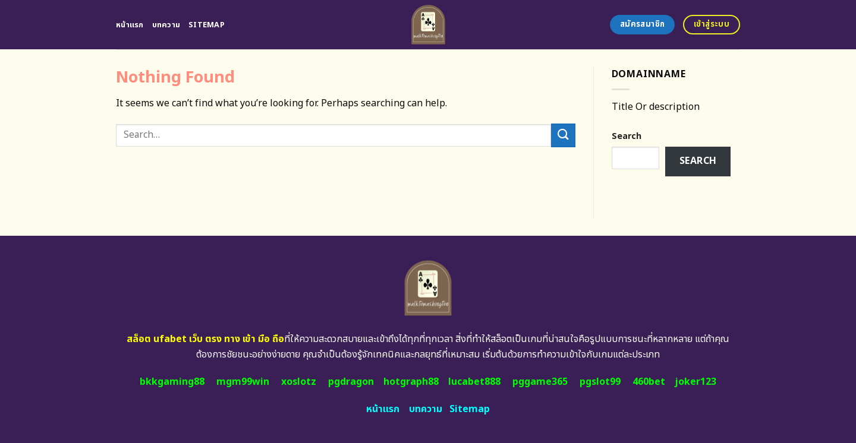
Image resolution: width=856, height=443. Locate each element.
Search (626, 136)
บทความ (166, 25)
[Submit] (563, 135)
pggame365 (540, 382)
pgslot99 (600, 382)
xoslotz (298, 382)
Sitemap (206, 25)
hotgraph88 (411, 382)
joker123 (695, 382)
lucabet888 (474, 382)
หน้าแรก (130, 25)
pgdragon (351, 382)
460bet (648, 382)
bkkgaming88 (172, 382)
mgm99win (242, 382)
